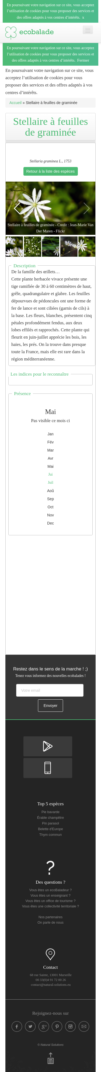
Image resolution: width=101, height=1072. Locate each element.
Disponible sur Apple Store (47, 762)
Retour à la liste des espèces (50, 171)
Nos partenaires (50, 917)
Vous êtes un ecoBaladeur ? (50, 890)
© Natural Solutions (50, 1044)
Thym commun (50, 835)
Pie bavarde (50, 812)
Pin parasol (50, 823)
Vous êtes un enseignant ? (50, 895)
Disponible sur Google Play (48, 741)
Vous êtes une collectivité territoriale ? (50, 906)
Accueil (15, 103)
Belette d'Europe (50, 829)
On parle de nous (50, 922)
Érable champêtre (50, 818)
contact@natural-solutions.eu (51, 985)
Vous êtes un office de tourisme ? (51, 901)
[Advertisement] (50, 593)
